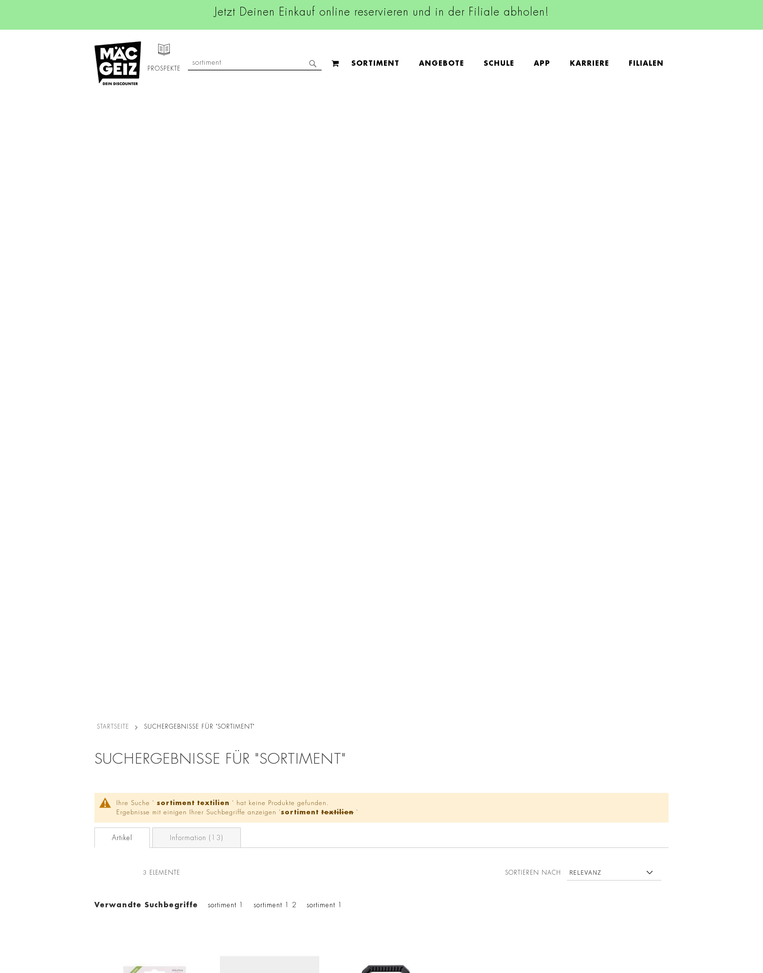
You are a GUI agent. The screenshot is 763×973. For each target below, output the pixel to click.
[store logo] (117, 63)
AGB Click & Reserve (219, 742)
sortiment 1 (226, 287)
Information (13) (196, 220)
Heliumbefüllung (116, 846)
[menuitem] (182, 63)
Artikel (122, 220)
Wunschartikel (112, 859)
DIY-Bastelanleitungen (124, 886)
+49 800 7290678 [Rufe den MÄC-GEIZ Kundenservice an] (483, 760)
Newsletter (107, 818)
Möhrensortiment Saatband (269, 463)
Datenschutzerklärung (612, 829)
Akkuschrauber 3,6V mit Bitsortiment (384, 463)
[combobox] (589, 63)
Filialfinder (107, 729)
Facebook (338, 730)
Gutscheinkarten (115, 873)
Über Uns (104, 756)
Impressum (202, 756)
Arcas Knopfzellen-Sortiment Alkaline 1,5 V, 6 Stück (154, 468)
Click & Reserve (114, 805)
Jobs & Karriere (114, 742)
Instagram (339, 752)
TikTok (333, 796)
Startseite (113, 108)
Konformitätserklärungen (224, 914)
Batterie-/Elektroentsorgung (229, 873)
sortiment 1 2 (275, 287)
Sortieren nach (533, 254)
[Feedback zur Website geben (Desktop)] (504, 916)
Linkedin (336, 774)
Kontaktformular (487, 819)
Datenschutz (204, 729)
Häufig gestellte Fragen (501, 852)
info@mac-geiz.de (490, 802)
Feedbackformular (491, 835)
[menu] (314, 63)
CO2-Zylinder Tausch (124, 832)
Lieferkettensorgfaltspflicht (227, 859)
